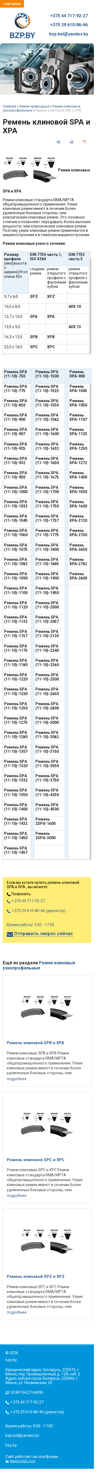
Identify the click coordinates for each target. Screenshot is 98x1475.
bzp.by (11, 1445)
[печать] (71, 141)
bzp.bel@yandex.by (68, 34)
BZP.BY (22, 26)
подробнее (17, 1079)
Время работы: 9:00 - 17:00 (30, 925)
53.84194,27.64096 (26, 1392)
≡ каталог (12, 4)
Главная (9, 106)
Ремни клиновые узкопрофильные (39, 965)
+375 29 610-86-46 (69, 24)
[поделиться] (58, 141)
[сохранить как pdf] (85, 141)
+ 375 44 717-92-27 (26, 901)
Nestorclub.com (22, 1461)
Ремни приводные (34, 106)
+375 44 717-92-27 (69, 16)
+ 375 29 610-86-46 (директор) (36, 911)
